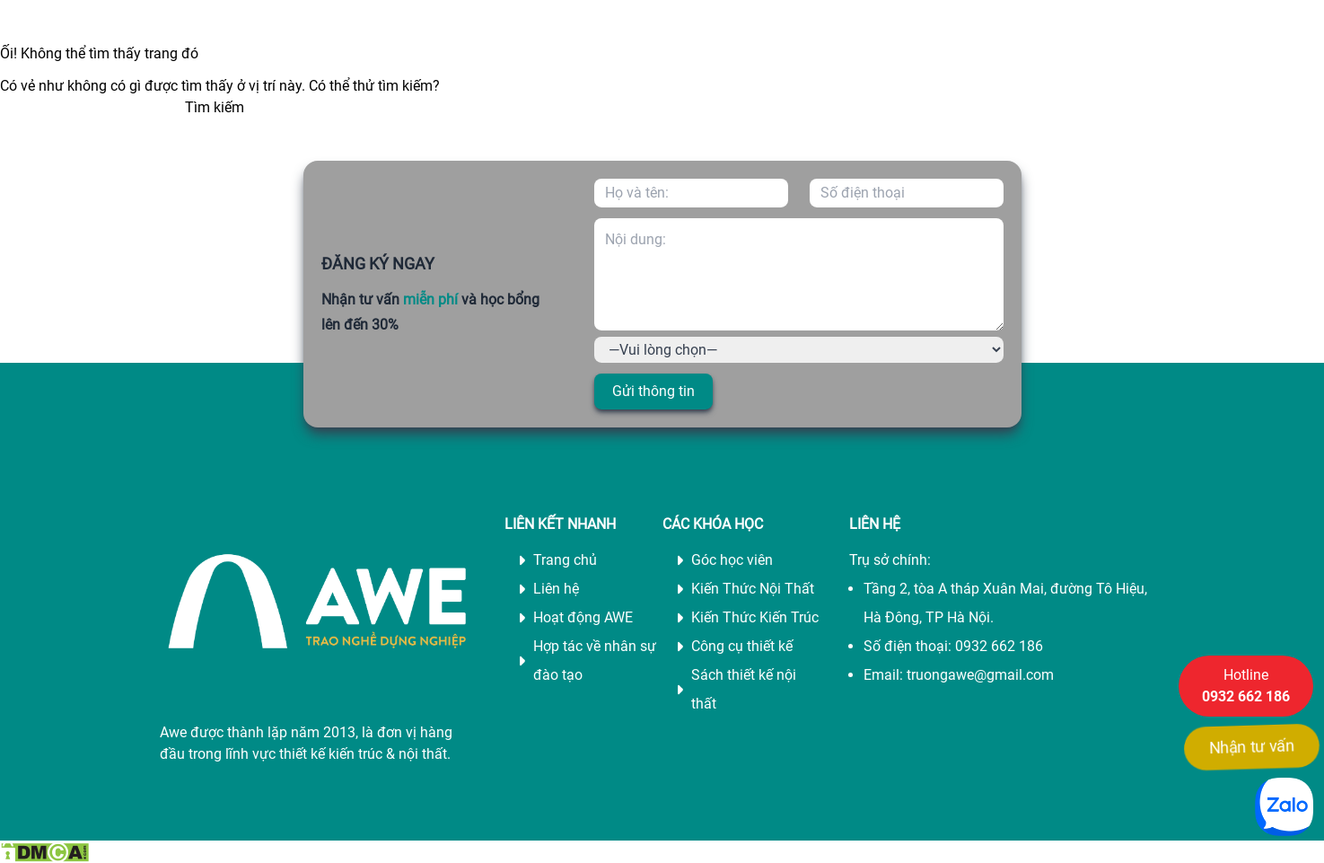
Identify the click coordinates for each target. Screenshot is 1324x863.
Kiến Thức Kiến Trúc (755, 617)
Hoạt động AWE (583, 617)
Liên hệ (556, 588)
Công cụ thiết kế (742, 646)
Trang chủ (565, 559)
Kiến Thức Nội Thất (752, 588)
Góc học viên (732, 559)
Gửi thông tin (653, 391)
